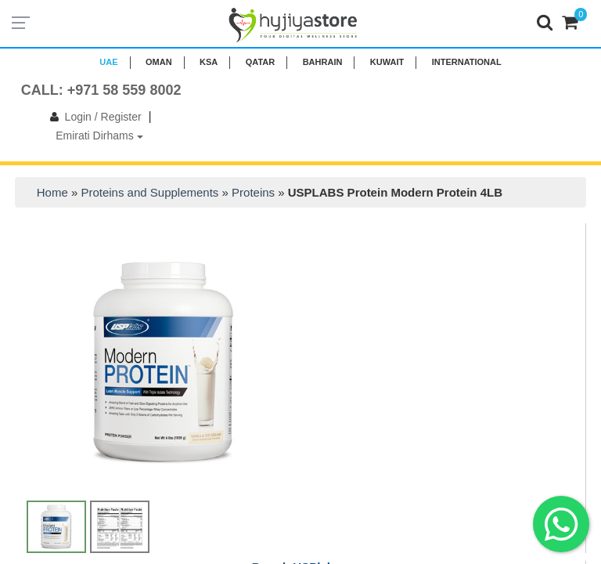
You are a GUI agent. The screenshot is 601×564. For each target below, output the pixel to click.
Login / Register (93, 116)
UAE (108, 62)
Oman (159, 62)
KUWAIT (387, 62)
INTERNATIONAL (467, 62)
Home (52, 192)
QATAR (260, 62)
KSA (209, 62)
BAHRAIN (323, 62)
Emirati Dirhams (99, 135)
